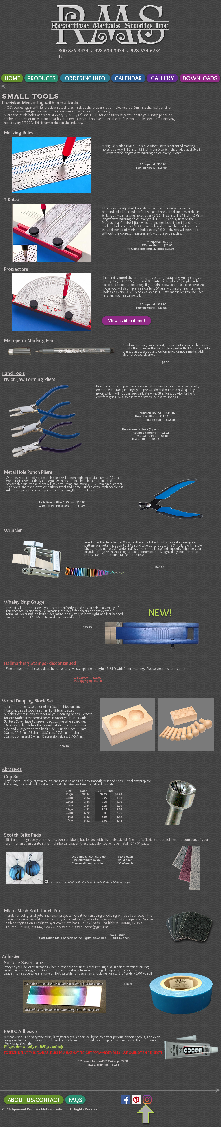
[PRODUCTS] (41, 78)
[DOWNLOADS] (200, 78)
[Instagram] (147, 1099)
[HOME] (12, 78)
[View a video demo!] (126, 320)
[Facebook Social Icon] (125, 1099)
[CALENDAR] (128, 78)
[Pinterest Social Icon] (136, 1099)
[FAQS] (75, 1099)
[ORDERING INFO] (85, 78)
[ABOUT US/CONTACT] (34, 1099)
